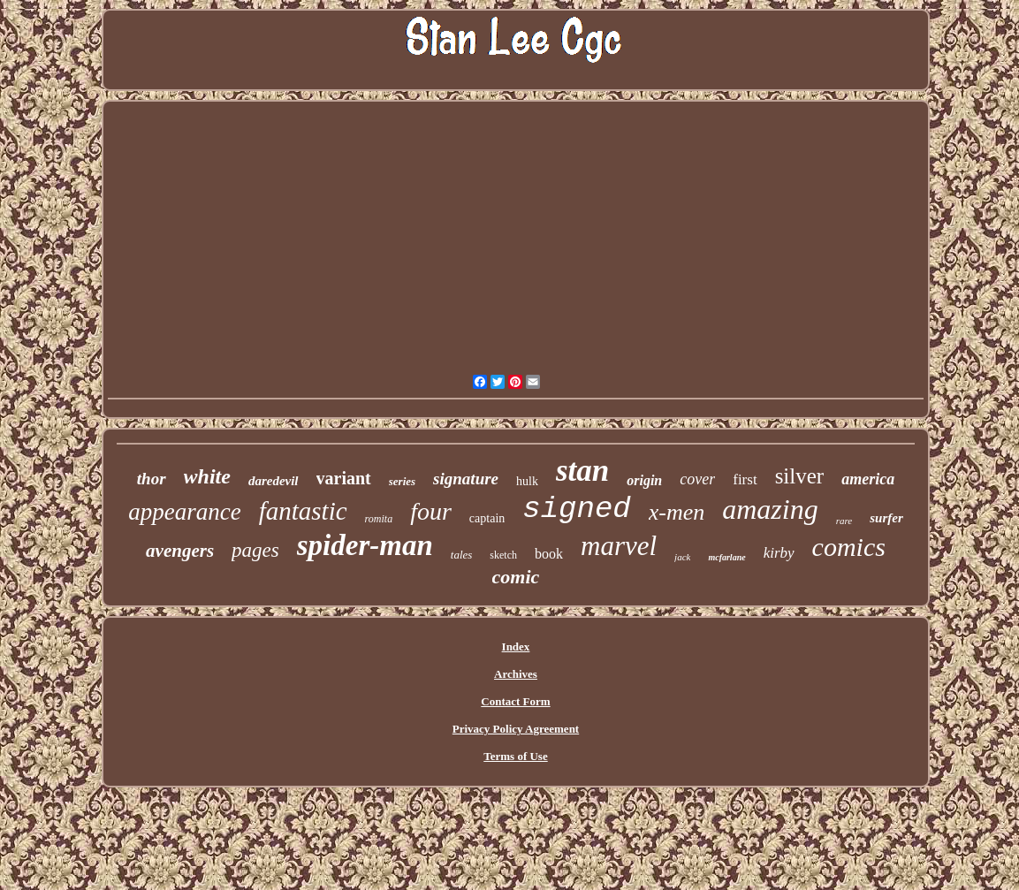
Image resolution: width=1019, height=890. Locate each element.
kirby (779, 552)
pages (255, 550)
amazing (769, 509)
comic (516, 577)
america (867, 479)
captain (487, 518)
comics (849, 546)
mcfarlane (726, 557)
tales (462, 554)
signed (576, 509)
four (431, 511)
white (207, 476)
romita (379, 519)
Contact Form (515, 701)
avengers (180, 550)
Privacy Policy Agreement (515, 728)
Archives (515, 674)
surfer (886, 518)
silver (800, 476)
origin (644, 480)
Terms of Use (515, 756)
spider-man (365, 545)
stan (582, 470)
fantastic (303, 511)
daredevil (273, 481)
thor (151, 478)
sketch (503, 555)
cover (697, 479)
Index (516, 646)
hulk (527, 481)
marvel (619, 545)
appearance (184, 511)
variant (343, 478)
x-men (677, 512)
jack (682, 556)
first (745, 479)
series (402, 481)
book (549, 553)
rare (844, 520)
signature (465, 478)
